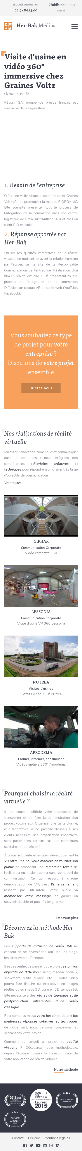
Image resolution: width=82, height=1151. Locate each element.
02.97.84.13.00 (25, 10)
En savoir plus (67, 918)
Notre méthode (66, 1070)
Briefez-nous (41, 388)
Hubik (54, 5)
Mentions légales (57, 1138)
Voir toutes (12, 483)
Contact (18, 1138)
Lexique (34, 1138)
